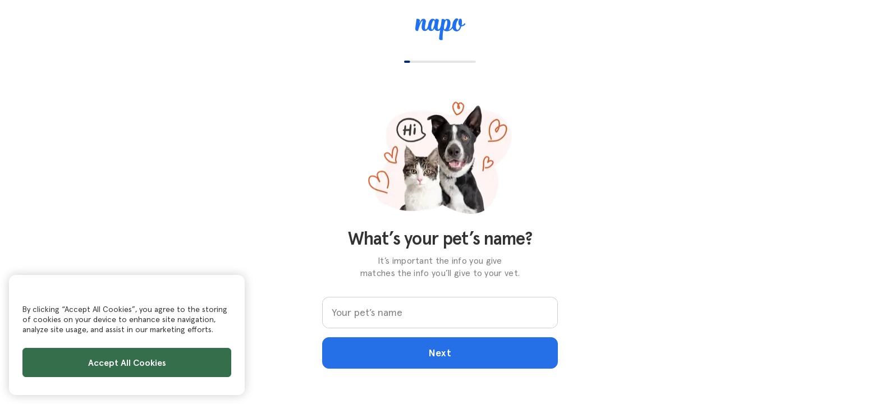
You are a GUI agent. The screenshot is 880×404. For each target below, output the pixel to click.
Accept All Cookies (127, 362)
